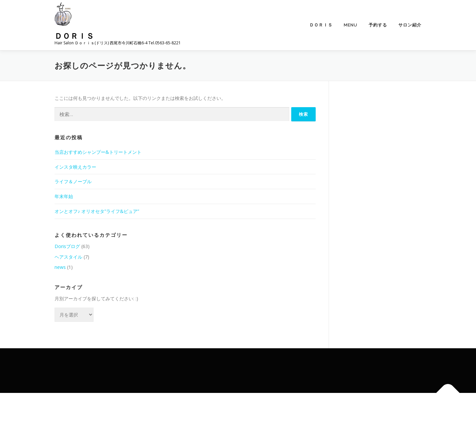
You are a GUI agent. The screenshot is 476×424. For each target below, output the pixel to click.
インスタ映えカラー (75, 167)
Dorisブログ (67, 246)
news (60, 267)
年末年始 (64, 196)
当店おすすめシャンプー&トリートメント (98, 152)
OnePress (245, 408)
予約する (378, 24)
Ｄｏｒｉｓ (74, 35)
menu (350, 24)
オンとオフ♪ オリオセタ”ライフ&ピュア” (97, 211)
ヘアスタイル (68, 257)
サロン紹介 (409, 24)
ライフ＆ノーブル (73, 181)
